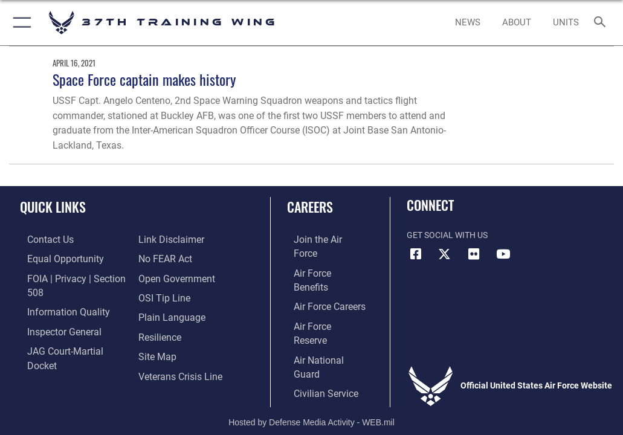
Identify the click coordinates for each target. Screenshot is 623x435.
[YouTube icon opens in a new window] (503, 254)
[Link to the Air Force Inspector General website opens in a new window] (53, 314)
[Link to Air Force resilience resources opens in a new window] (156, 314)
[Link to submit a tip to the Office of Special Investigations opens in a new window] (160, 276)
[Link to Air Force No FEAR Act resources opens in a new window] (162, 239)
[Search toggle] (602, 22)
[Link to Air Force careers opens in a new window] (319, 276)
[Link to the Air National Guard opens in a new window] (322, 314)
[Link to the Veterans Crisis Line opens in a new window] (175, 351)
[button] (19, 22)
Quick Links (53, 206)
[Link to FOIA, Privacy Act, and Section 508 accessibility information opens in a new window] (70, 276)
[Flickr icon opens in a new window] (474, 254)
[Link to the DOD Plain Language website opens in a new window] (167, 295)
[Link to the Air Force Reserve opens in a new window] (319, 295)
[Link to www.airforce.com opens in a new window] (319, 239)
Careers (310, 206)
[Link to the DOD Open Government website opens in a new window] (172, 258)
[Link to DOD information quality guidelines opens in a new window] (56, 295)
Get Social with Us (447, 235)
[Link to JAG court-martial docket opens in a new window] (68, 332)
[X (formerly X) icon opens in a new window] (445, 254)
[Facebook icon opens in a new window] (416, 254)
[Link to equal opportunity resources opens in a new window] (54, 258)
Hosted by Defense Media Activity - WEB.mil (311, 378)
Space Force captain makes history (144, 79)
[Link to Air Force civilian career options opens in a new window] (314, 332)
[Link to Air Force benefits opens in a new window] (320, 258)
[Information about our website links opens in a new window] (48, 351)
